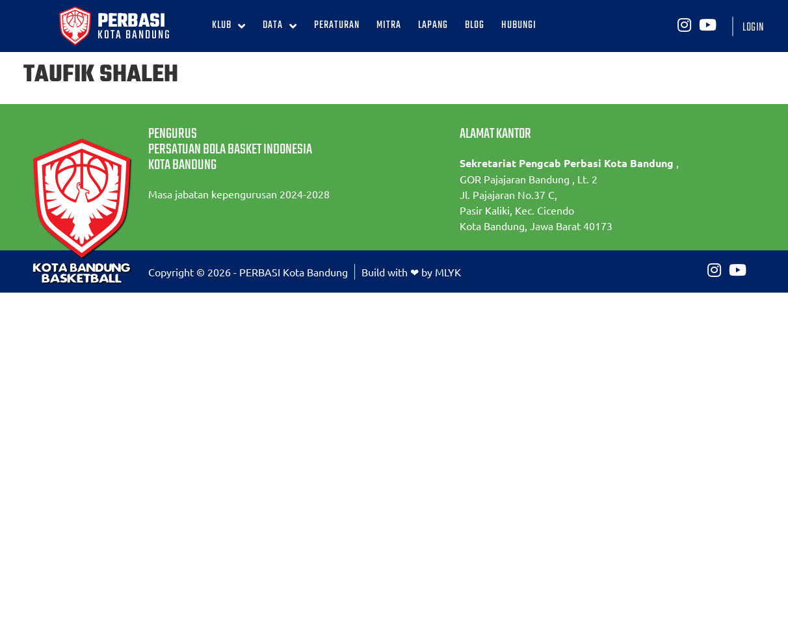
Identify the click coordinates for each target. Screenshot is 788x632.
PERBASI (131, 21)
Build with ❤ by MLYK (411, 271)
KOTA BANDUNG (134, 35)
